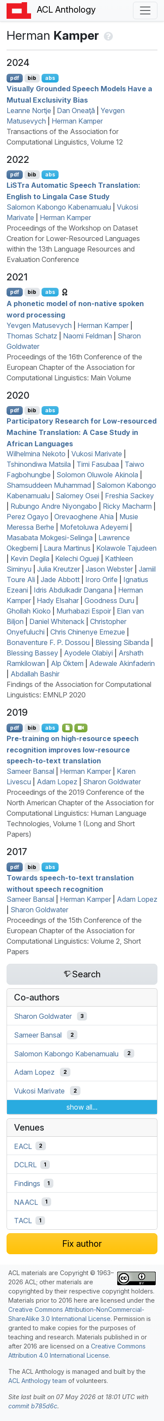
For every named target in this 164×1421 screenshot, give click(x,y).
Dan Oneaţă (76, 110)
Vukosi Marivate (96, 453)
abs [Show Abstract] (50, 78)
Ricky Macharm (127, 506)
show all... (82, 1107)
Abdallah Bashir (34, 673)
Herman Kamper (77, 121)
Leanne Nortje (29, 110)
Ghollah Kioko (29, 611)
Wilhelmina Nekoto (36, 453)
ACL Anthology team (37, 1380)
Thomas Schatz (32, 335)
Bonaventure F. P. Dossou (48, 642)
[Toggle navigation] (145, 10)
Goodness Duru (109, 600)
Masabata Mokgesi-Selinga (50, 537)
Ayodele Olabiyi (88, 652)
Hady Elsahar (58, 600)
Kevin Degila (29, 558)
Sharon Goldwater (112, 781)
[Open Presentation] (67, 728)
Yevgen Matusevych (39, 325)
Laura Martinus (67, 548)
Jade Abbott (60, 579)
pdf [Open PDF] (14, 78)
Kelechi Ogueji (77, 558)
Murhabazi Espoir (83, 611)
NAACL (26, 1201)
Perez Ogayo (28, 516)
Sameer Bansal (30, 771)
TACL (23, 1220)
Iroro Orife (101, 579)
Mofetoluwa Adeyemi (94, 527)
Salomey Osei (77, 495)
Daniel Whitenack (56, 621)
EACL (23, 1146)
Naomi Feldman (87, 335)
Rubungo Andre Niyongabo (53, 506)
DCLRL (25, 1164)
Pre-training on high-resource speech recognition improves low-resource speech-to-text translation (73, 749)
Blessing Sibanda (122, 642)
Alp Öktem (67, 663)
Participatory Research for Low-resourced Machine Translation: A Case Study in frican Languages (82, 432)
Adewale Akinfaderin (122, 663)
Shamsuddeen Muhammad (49, 485)
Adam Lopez (57, 781)
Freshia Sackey (129, 495)
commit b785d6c (32, 1406)
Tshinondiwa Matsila (39, 464)
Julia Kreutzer (58, 569)
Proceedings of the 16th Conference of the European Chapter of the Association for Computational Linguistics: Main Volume (74, 367)
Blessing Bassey (32, 652)
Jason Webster (109, 569)
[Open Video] (80, 728)
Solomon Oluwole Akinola (97, 474)
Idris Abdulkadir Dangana (73, 590)
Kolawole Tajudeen (126, 548)
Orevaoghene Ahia (84, 516)
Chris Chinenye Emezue (87, 632)
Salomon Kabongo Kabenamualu (59, 207)
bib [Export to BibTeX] (32, 78)
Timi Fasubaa (98, 464)
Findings (27, 1183)
